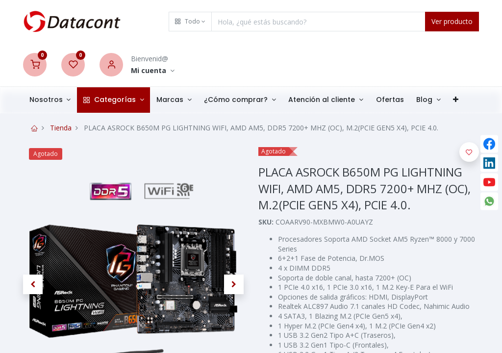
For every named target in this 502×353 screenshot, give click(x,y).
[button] (190, 21)
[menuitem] (390, 100)
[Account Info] (153, 71)
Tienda (61, 127)
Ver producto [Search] (452, 21)
